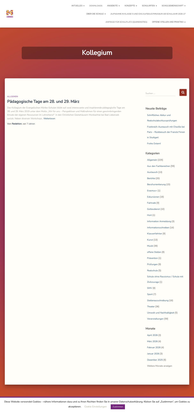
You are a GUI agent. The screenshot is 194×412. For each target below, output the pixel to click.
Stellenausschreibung (157, 300)
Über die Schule (96, 14)
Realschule (152, 270)
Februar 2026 (153, 347)
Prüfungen (152, 264)
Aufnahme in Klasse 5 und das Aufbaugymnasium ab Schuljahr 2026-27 (148, 14)
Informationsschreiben (158, 227)
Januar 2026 (153, 353)
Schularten (149, 5)
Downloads (95, 5)
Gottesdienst (153, 209)
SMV (149, 288)
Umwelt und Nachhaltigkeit (160, 312)
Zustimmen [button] (118, 406)
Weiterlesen (49, 118)
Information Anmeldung (159, 221)
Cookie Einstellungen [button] (95, 406)
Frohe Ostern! (154, 143)
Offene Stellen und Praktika (169, 22)
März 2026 (152, 341)
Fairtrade (151, 202)
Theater (151, 306)
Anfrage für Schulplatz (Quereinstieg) (126, 22)
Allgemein (12, 96)
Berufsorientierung (156, 184)
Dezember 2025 (155, 359)
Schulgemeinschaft (174, 5)
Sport (150, 294)
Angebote (113, 5)
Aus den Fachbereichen (158, 166)
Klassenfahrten (154, 233)
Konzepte (131, 5)
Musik (150, 245)
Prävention (152, 258)
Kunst (150, 239)
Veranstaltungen (155, 318)
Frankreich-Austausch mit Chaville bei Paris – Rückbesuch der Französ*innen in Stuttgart (166, 132)
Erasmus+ (152, 190)
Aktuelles (78, 5)
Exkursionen (153, 196)
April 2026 (152, 335)
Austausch (152, 172)
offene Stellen (154, 252)
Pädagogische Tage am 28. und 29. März (43, 101)
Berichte (151, 178)
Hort (149, 215)
